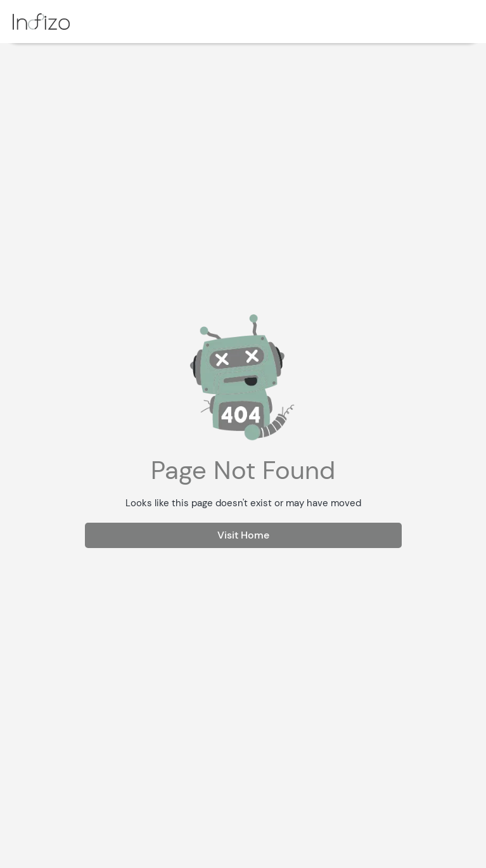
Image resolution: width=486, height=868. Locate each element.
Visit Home (243, 535)
